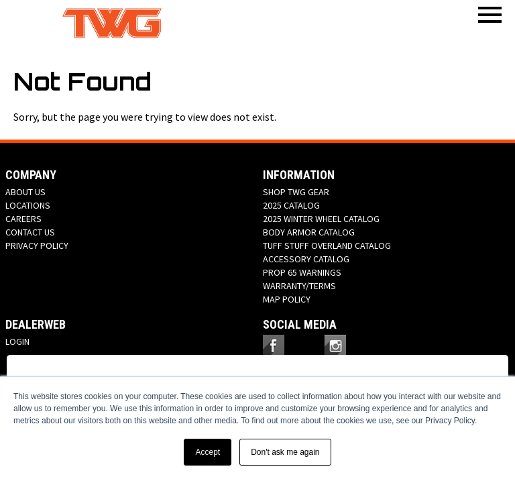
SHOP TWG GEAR (296, 192)
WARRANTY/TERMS (299, 286)
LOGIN (17, 341)
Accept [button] (207, 452)
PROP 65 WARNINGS (302, 272)
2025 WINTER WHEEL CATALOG (321, 219)
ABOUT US (25, 192)
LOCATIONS (27, 205)
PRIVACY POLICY (36, 245)
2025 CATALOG (291, 205)
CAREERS (23, 219)
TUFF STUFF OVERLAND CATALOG (327, 245)
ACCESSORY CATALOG (306, 259)
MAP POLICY (286, 299)
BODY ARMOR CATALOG (309, 232)
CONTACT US (30, 232)
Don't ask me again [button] (285, 452)
